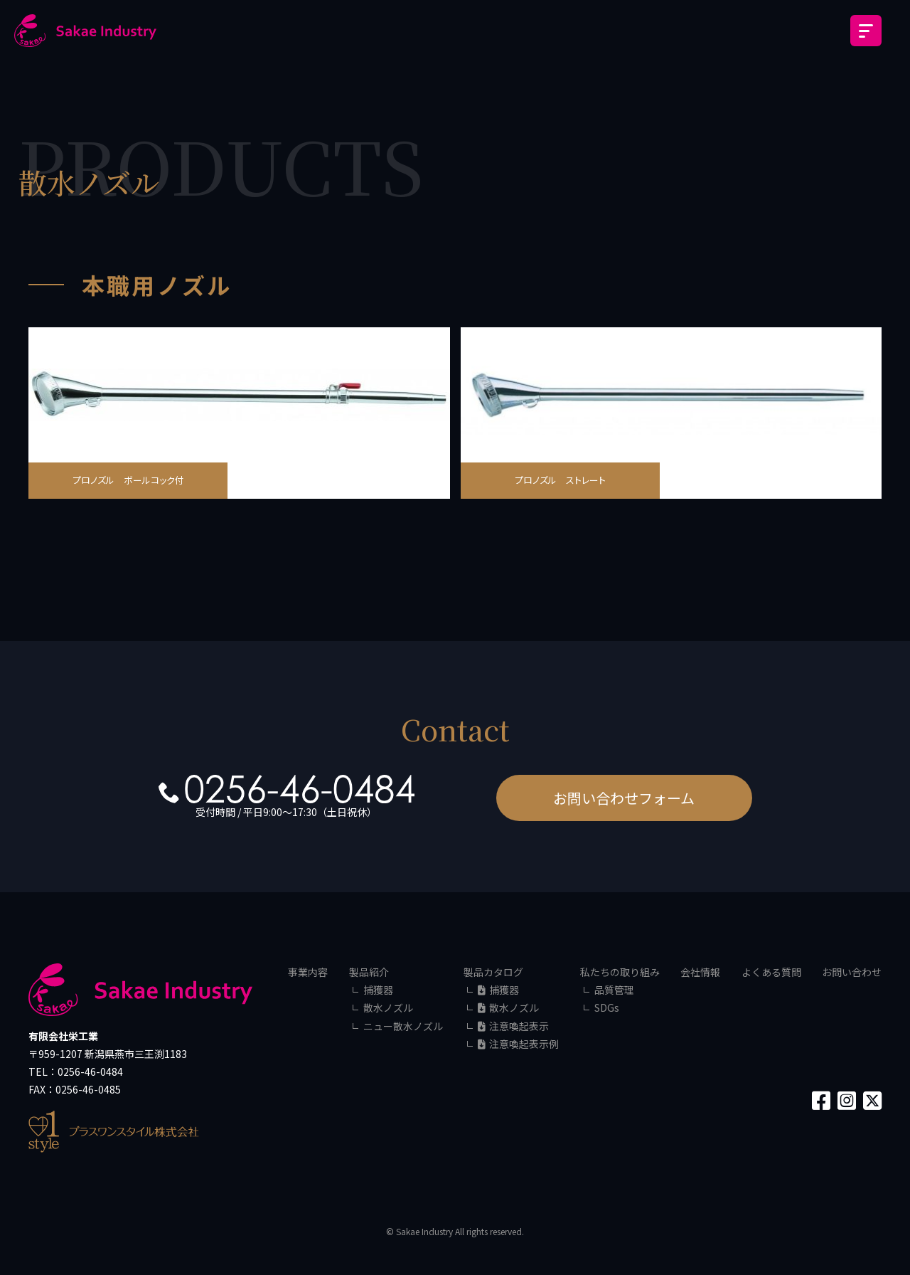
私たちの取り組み (620, 972)
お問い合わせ (852, 972)
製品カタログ (493, 972)
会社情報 (700, 972)
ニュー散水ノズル (403, 1026)
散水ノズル (388, 1007)
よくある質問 (771, 972)
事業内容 (308, 972)
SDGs (606, 1007)
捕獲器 (378, 990)
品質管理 (614, 990)
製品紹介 (369, 972)
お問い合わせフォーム (624, 798)
